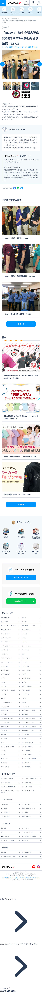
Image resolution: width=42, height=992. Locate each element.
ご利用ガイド (10, 804)
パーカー (10, 734)
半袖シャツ (10, 758)
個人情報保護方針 (31, 852)
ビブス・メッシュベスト (10, 746)
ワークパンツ (31, 650)
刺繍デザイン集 (10, 836)
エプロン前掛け (31, 678)
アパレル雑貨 (31, 734)
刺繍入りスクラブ (10, 630)
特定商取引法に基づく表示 (10, 856)
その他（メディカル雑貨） (10, 690)
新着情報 (10, 828)
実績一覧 (21, 324)
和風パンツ (31, 714)
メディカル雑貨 (10, 674)
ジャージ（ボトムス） (31, 646)
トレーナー (10, 730)
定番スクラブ (10, 622)
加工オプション (31, 762)
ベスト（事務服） (31, 750)
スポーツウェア (10, 767)
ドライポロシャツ (10, 722)
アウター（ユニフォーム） (31, 726)
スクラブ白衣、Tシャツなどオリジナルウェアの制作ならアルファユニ (21, 877)
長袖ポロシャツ (10, 726)
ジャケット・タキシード (31, 718)
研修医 (5, 27)
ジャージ (10, 750)
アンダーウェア (10, 670)
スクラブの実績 (12, 19)
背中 (33, 47)
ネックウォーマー (31, 658)
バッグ (10, 678)
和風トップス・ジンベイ (31, 710)
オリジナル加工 (10, 812)
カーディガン (10, 666)
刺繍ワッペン (13, 47)
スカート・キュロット (10, 662)
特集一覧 (21, 504)
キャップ (31, 662)
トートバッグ (31, 666)
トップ (4, 19)
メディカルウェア (10, 638)
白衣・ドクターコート (10, 642)
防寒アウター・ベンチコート (31, 626)
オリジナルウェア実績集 (10, 840)
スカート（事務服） (31, 754)
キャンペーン (31, 828)
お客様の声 (31, 840)
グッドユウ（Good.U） (31, 783)
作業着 (31, 702)
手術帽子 (10, 682)
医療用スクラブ (10, 618)
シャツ (10, 754)
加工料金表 (31, 812)
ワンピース (10, 654)
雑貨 (31, 654)
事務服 (31, 738)
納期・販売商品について (31, 808)
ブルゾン (31, 622)
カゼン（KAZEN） (10, 783)
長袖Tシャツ (10, 710)
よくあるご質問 (10, 816)
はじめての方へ (31, 804)
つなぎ (31, 698)
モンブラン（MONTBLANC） (10, 787)
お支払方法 (10, 808)
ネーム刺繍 (5, 47)
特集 (10, 832)
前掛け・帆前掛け (31, 686)
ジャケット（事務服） (31, 742)
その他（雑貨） (31, 690)
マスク (31, 674)
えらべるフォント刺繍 (24, 47)
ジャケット (10, 738)
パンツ (31, 638)
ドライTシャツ (10, 706)
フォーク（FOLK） (31, 787)
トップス (10, 694)
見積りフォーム (31, 816)
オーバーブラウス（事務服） (31, 758)
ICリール (10, 686)
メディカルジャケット (10, 646)
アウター (31, 618)
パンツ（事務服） (31, 767)
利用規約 (31, 856)
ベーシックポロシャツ (10, 718)
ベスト (10, 742)
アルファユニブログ (31, 832)
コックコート (31, 706)
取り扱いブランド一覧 (31, 791)
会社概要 (10, 852)
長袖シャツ (10, 762)
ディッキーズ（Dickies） (10, 778)
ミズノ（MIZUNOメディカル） (31, 778)
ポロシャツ (10, 714)
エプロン (31, 682)
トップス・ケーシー (10, 650)
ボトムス (31, 634)
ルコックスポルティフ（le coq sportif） (10, 791)
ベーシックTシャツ (10, 702)
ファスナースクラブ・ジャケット (10, 626)
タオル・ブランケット (31, 670)
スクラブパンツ (10, 634)
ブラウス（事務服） (31, 746)
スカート (31, 642)
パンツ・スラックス (10, 658)
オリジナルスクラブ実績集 (31, 836)
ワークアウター (31, 630)
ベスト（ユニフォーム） (31, 722)
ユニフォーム (31, 694)
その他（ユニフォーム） (31, 730)
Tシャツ (10, 698)
